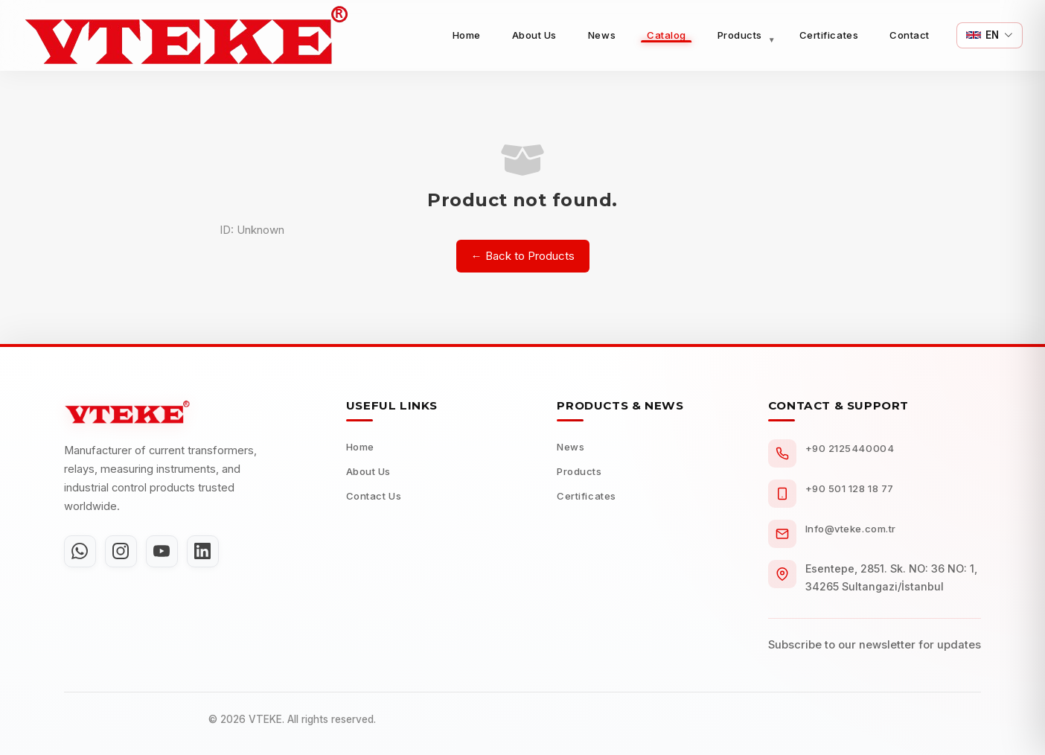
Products (740, 35)
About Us (534, 35)
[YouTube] (167, 552)
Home (467, 35)
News (602, 35)
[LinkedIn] (211, 552)
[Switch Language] (989, 35)
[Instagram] (124, 552)
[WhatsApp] (81, 552)
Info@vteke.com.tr (850, 529)
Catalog (666, 35)
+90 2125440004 (849, 448)
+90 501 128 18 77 (849, 488)
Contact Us (373, 496)
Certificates (828, 35)
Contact (909, 35)
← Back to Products (523, 256)
